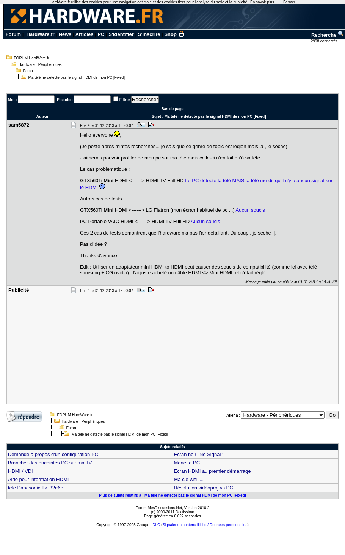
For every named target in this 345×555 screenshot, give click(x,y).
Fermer (289, 2)
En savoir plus (262, 2)
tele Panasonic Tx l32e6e (35, 488)
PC (100, 34)
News (64, 34)
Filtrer (124, 100)
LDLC (155, 525)
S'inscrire (149, 34)
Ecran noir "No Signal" (198, 454)
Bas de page (173, 109)
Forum (13, 34)
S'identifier (121, 34)
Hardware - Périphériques (40, 65)
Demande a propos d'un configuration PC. (54, 454)
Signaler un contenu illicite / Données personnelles (204, 525)
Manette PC (187, 463)
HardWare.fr (41, 34)
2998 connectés (325, 41)
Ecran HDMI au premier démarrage (212, 471)
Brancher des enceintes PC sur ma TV (50, 463)
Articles (84, 34)
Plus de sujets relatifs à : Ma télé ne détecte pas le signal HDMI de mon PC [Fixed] (172, 495)
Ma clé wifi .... (189, 479)
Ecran (28, 71)
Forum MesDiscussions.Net (159, 508)
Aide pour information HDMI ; (40, 479)
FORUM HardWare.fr (32, 58)
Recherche (327, 35)
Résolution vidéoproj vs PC (203, 488)
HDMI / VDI (20, 471)
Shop (174, 34)
